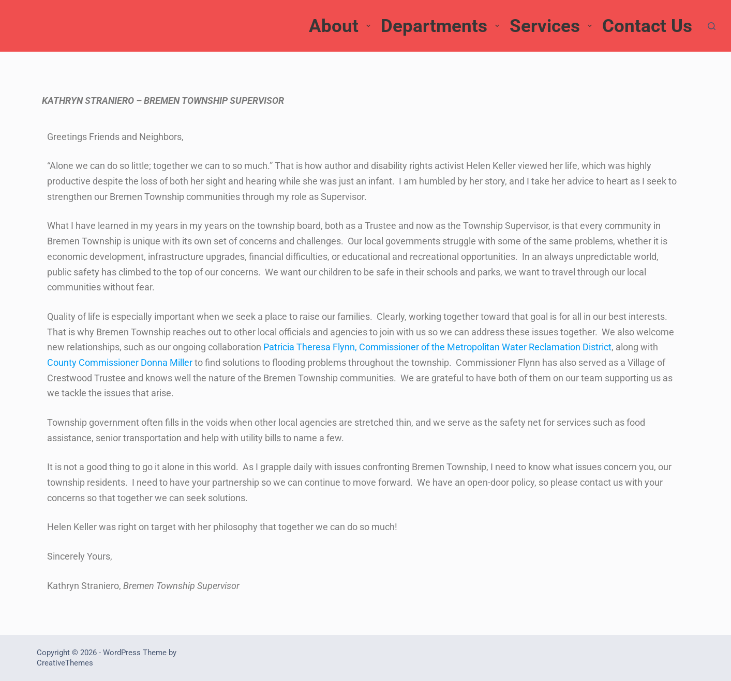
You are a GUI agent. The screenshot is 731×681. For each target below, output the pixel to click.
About (341, 26)
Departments (441, 26)
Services (552, 26)
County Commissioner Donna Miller (119, 362)
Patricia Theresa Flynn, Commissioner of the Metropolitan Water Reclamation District (437, 347)
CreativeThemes (65, 663)
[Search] (711, 26)
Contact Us (647, 26)
